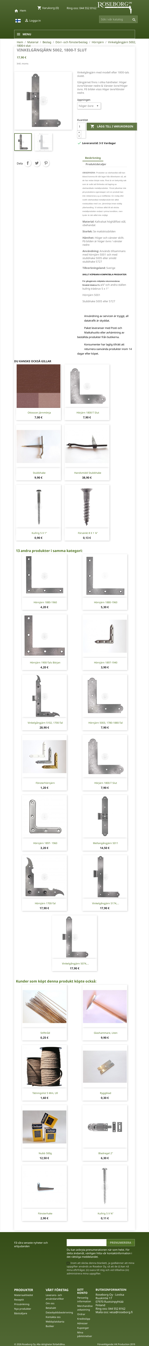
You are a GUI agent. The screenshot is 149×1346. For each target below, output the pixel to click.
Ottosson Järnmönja (39, 412)
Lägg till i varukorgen (111, 126)
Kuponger (83, 1328)
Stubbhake (39, 472)
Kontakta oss (53, 1317)
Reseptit (19, 1299)
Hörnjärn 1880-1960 (45, 602)
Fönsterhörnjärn (45, 783)
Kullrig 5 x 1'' (39, 533)
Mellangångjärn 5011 (105, 843)
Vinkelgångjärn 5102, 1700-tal (45, 722)
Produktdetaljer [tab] (96, 164)
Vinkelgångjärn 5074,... (75, 963)
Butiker (50, 1326)
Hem (23, 10)
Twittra (36, 163)
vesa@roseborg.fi (121, 1312)
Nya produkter (22, 1308)
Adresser (82, 1323)
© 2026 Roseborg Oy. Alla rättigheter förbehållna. (39, 1344)
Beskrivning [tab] (93, 158)
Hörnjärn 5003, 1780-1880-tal (105, 722)
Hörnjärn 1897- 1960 (45, 843)
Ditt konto (82, 1291)
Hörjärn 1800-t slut (88, 412)
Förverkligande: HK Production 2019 (116, 1344)
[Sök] (118, 19)
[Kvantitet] (81, 126)
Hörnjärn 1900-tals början (45, 662)
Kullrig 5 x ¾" (105, 1213)
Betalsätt (51, 1307)
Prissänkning (21, 1304)
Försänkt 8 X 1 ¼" (88, 533)
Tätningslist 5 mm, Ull (45, 1093)
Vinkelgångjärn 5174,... (105, 903)
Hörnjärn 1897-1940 (105, 662)
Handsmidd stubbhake (87, 472)
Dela (27, 163)
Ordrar (81, 1314)
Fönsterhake (45, 1213)
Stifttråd (45, 1032)
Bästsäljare (20, 1313)
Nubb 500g (45, 1153)
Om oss (50, 1303)
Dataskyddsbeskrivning (59, 1312)
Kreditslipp (83, 1318)
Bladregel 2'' (105, 1153)
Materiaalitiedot (23, 1295)
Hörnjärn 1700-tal (45, 903)
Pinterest (45, 163)
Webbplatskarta (55, 1321)
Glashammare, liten (105, 1032)
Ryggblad (105, 1093)
